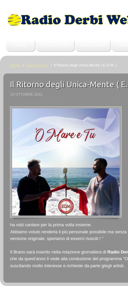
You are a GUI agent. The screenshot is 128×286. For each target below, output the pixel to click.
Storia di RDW (55, 45)
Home (20, 45)
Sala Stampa (92, 45)
